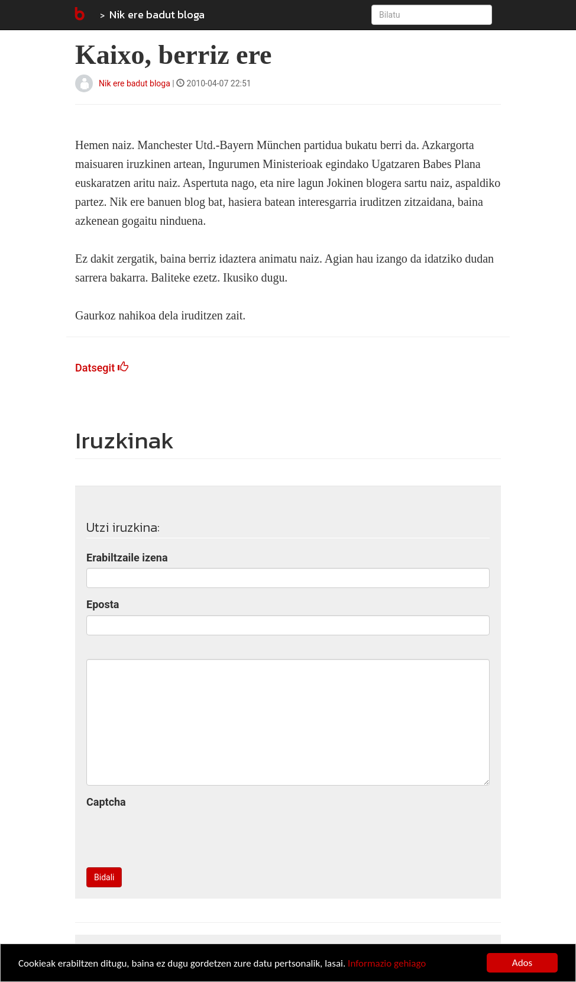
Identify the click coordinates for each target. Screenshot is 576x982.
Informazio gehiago (387, 963)
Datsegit (101, 367)
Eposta (102, 604)
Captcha (106, 802)
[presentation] (176, 835)
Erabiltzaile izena (127, 557)
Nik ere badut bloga (157, 14)
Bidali (104, 877)
